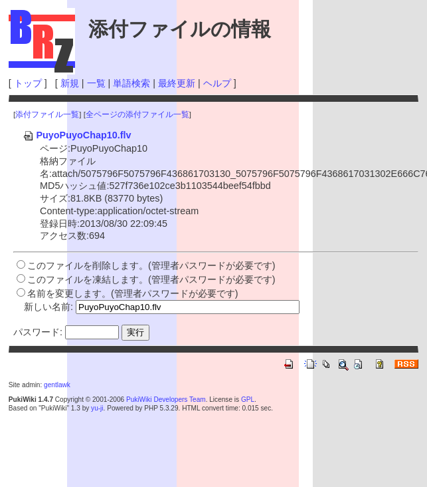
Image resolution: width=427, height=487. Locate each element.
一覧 (96, 83)
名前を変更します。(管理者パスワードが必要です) (132, 293)
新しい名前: (48, 306)
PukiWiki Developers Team (166, 399)
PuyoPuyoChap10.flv (77, 135)
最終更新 (176, 83)
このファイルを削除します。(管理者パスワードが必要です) (151, 265)
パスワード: (37, 332)
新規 (69, 83)
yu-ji (97, 408)
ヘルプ (217, 83)
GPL (247, 399)
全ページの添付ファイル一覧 (137, 114)
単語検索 (131, 83)
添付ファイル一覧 (47, 114)
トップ (28, 83)
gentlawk (57, 385)
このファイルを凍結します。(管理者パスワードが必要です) (151, 279)
